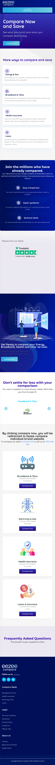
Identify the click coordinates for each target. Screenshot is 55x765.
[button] (27, 10)
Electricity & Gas (27, 519)
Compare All (27, 441)
